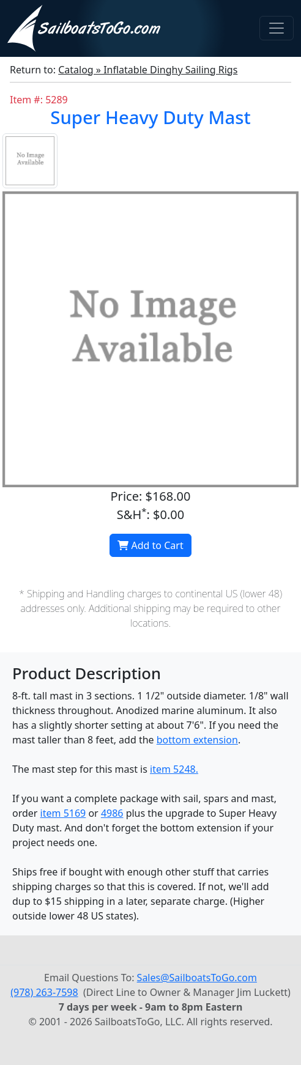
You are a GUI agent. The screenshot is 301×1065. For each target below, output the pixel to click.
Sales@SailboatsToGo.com (197, 977)
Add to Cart (150, 545)
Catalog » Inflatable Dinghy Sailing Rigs (147, 69)
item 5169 (63, 813)
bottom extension (197, 739)
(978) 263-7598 (44, 992)
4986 (112, 813)
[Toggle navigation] (276, 28)
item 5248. (174, 769)
